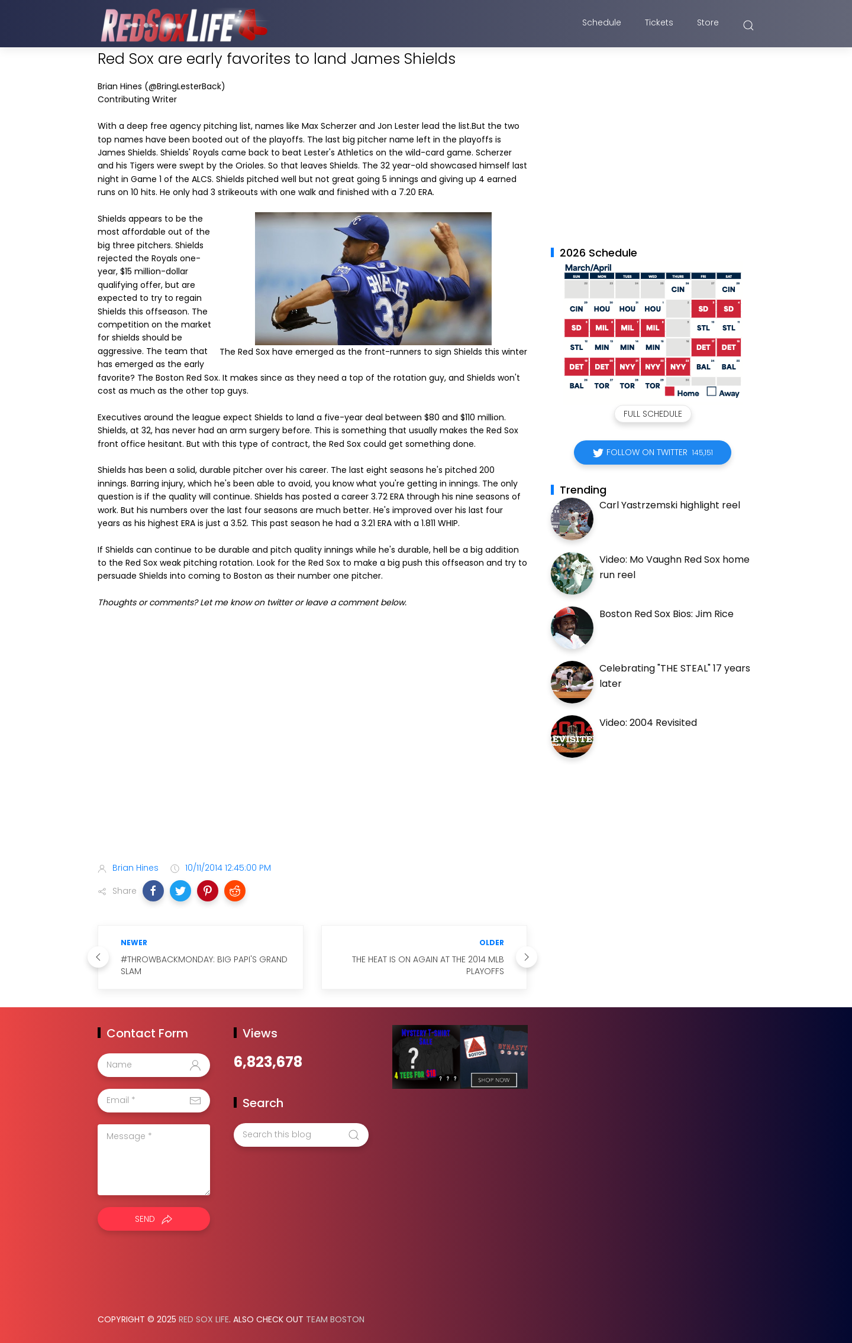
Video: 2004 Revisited (648, 722)
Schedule (601, 25)
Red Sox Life (204, 1319)
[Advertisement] (312, 759)
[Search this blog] (301, 1135)
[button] (153, 890)
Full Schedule (653, 414)
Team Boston (335, 1319)
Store (708, 25)
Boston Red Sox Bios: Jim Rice (666, 614)
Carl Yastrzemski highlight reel (669, 505)
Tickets (659, 25)
